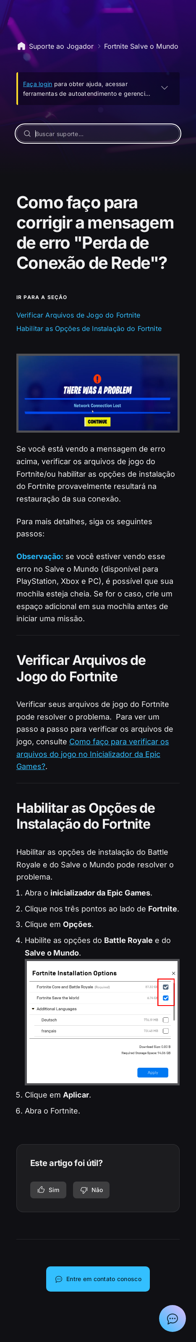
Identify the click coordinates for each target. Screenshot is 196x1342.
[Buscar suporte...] (98, 133)
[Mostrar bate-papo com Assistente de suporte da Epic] (172, 1318)
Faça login (37, 83)
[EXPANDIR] (164, 87)
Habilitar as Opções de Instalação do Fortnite (89, 328)
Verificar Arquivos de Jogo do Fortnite (78, 315)
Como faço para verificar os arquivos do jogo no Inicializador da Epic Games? (92, 754)
